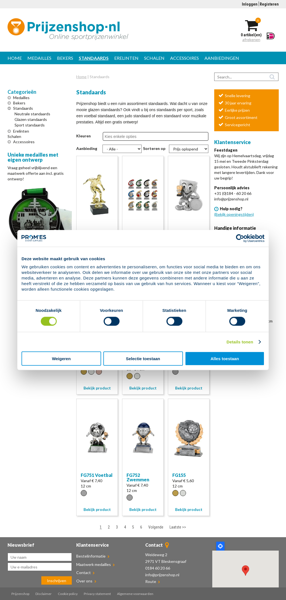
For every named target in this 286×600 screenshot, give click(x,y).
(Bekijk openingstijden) (234, 214)
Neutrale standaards (32, 113)
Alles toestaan (225, 358)
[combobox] (124, 136)
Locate (220, 546)
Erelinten (126, 58)
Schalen (154, 58)
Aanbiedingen (221, 58)
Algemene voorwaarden (135, 594)
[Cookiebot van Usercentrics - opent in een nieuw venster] (240, 238)
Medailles (39, 58)
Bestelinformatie (92, 556)
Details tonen (240, 341)
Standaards (94, 58)
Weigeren (61, 358)
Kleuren (83, 135)
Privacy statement (97, 594)
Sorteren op (154, 148)
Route (150, 581)
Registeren (269, 4)
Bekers (65, 58)
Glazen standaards (31, 119)
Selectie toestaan (143, 358)
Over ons (86, 581)
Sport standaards (30, 125)
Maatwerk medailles (95, 564)
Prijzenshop (20, 594)
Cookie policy (68, 594)
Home (15, 58)
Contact (85, 572)
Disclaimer (43, 594)
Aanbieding (86, 148)
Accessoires (184, 58)
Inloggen (250, 4)
